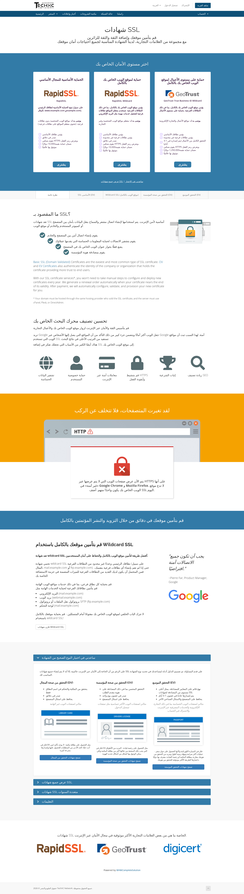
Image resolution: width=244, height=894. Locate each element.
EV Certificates (48, 266)
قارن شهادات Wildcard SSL (51, 626)
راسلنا (120, 13)
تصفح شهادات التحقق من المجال (65, 757)
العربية (156, 5)
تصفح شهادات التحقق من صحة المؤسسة (122, 760)
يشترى (61, 164)
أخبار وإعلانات (69, 13)
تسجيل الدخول (171, 5)
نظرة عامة (52, 194)
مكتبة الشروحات (88, 13)
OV (161, 262)
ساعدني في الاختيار (134, 181)
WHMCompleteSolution (128, 870)
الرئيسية (40, 13)
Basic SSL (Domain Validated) (51, 262)
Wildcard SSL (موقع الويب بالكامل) (122, 194)
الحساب (203, 13)
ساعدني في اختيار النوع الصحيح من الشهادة (68, 657)
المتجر (53, 13)
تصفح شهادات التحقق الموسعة (178, 766)
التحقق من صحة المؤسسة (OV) (157, 194)
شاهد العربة (202, 5)
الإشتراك (185, 5)
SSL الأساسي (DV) (86, 194)
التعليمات (47, 801)
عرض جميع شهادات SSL (112, 181)
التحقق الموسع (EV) (191, 194)
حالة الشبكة (107, 13)
